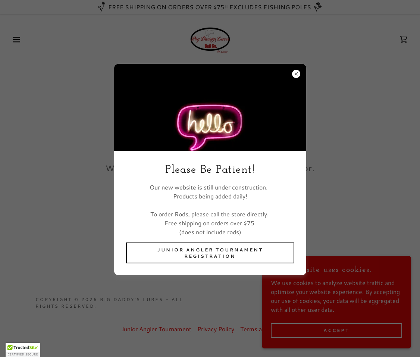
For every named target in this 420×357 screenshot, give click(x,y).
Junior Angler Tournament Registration (210, 253)
